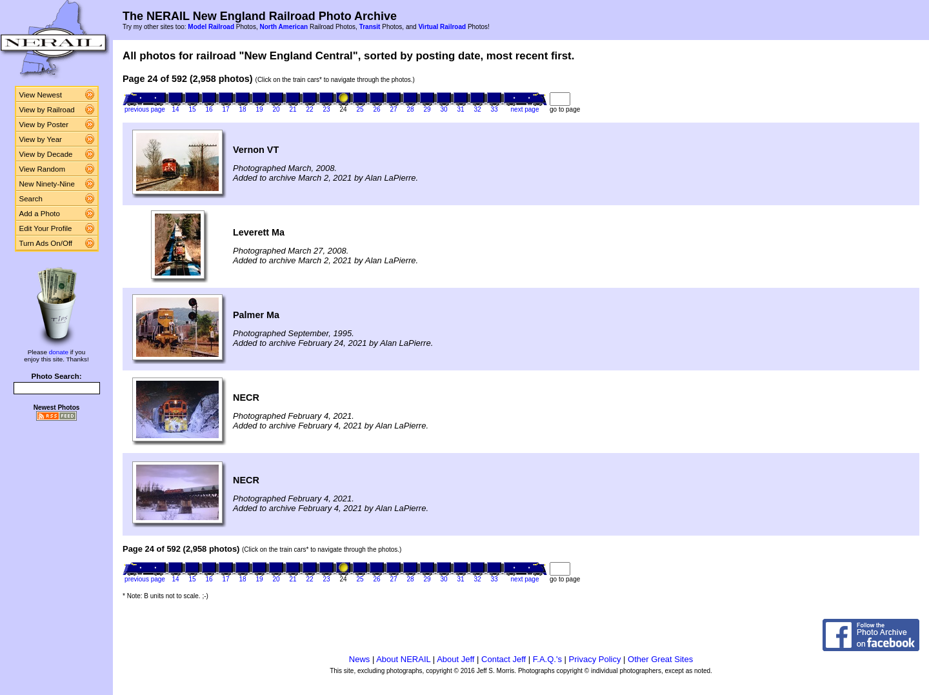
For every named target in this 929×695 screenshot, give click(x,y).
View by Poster (44, 124)
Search (31, 199)
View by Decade (46, 154)
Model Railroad (211, 26)
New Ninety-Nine (47, 184)
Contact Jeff (503, 659)
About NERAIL (403, 659)
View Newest (40, 95)
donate (58, 352)
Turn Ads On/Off (46, 243)
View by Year (40, 139)
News (359, 659)
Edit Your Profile (45, 228)
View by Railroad (47, 110)
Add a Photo (39, 213)
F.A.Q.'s (547, 659)
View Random (42, 169)
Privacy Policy (595, 659)
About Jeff (455, 659)
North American (283, 26)
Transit (370, 26)
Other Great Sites (660, 659)
